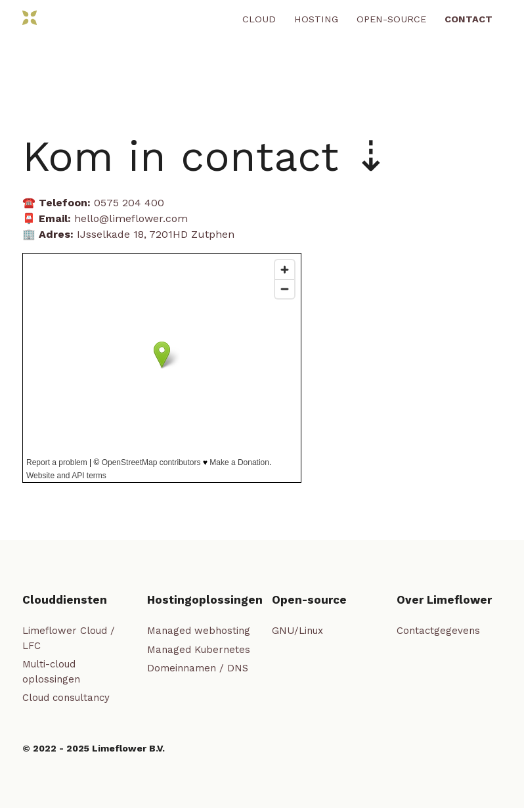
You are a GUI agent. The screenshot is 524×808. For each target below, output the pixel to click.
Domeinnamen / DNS (197, 668)
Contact (468, 19)
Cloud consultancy (66, 698)
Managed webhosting (198, 631)
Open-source (391, 19)
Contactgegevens (438, 631)
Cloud (259, 19)
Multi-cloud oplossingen (51, 671)
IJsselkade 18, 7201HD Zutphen (155, 234)
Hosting (316, 19)
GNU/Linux (297, 631)
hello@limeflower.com (131, 218)
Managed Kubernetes (198, 650)
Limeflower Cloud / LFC (68, 638)
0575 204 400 (129, 202)
